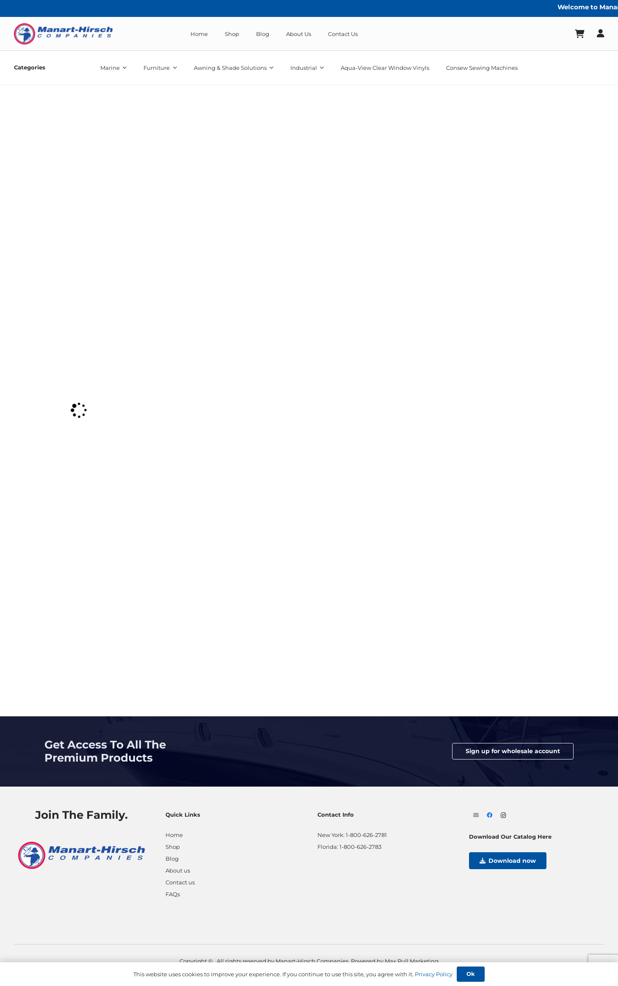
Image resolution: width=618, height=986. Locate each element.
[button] (123, 68)
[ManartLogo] (63, 33)
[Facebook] (490, 816)
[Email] (476, 816)
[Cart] (579, 34)
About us (178, 870)
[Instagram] (503, 816)
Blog (172, 858)
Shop (173, 846)
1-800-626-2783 (360, 846)
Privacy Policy (433, 974)
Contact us (180, 882)
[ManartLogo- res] (81, 854)
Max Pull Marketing (412, 961)
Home (174, 834)
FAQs (173, 894)
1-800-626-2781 (366, 834)
